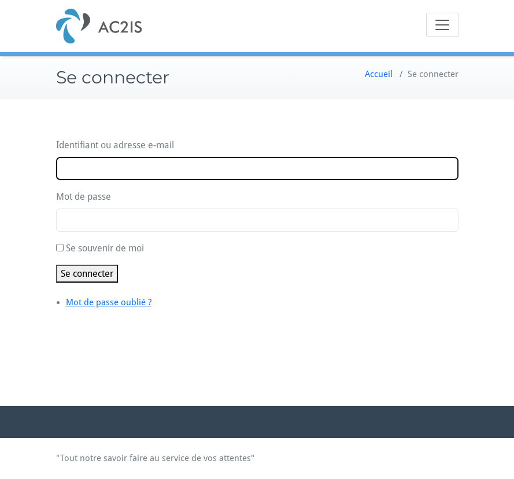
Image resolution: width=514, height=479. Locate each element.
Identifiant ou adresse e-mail (115, 145)
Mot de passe (83, 196)
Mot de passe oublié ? (108, 302)
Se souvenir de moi (105, 248)
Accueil (379, 74)
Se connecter (87, 273)
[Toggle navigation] (442, 25)
